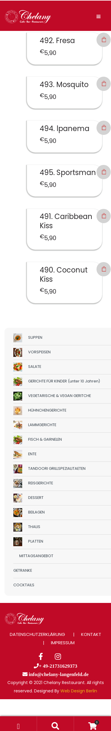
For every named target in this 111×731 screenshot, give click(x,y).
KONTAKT (91, 634)
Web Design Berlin (78, 691)
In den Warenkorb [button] (103, 40)
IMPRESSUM (63, 642)
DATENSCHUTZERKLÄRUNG (37, 634)
